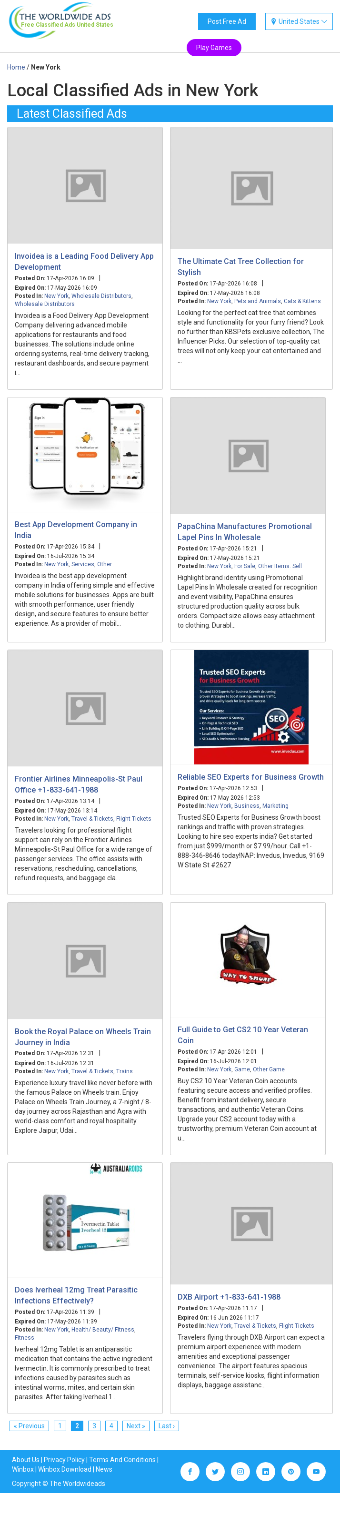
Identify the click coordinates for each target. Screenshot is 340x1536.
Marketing (275, 806)
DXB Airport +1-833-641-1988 (229, 1297)
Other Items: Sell (280, 566)
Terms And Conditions (122, 1460)
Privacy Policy (64, 1460)
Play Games (214, 47)
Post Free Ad (227, 21)
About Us (26, 1460)
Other (104, 564)
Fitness (24, 1337)
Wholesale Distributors (101, 296)
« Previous (29, 1426)
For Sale (244, 566)
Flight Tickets (133, 818)
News (104, 1469)
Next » (136, 1426)
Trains (124, 1071)
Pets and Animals (257, 301)
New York (56, 296)
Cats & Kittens (302, 301)
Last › (167, 1426)
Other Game (269, 1069)
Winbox (23, 1469)
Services (82, 564)
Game (242, 1069)
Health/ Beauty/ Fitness (102, 1329)
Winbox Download (64, 1469)
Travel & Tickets (92, 818)
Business (247, 806)
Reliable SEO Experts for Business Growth (251, 777)
